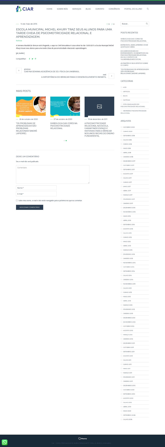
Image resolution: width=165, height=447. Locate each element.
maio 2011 (126, 368)
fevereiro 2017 (129, 199)
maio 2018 (127, 148)
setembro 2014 (129, 271)
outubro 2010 (128, 390)
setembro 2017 (129, 169)
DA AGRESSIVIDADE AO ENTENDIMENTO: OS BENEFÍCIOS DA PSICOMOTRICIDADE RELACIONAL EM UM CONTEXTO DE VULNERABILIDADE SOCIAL (134, 55)
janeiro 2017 (128, 203)
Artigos (126, 91)
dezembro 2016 (129, 207)
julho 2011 (127, 360)
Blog (125, 96)
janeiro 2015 (128, 258)
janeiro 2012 (128, 339)
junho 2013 (127, 292)
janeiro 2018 (128, 157)
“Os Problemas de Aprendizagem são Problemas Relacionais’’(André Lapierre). (28, 128)
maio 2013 (127, 296)
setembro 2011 (128, 351)
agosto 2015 (128, 229)
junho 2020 (127, 131)
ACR (124, 87)
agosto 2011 (128, 356)
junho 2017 (127, 182)
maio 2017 (127, 186)
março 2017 (127, 195)
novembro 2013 (129, 284)
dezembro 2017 (129, 161)
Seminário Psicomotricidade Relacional (133, 112)
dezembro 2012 (129, 318)
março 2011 (127, 373)
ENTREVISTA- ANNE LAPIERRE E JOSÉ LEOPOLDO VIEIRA (134, 46)
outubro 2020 (129, 127)
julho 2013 (127, 288)
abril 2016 (127, 220)
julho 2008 (127, 419)
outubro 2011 (128, 347)
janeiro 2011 (128, 381)
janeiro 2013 (128, 313)
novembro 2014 (129, 263)
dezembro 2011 (129, 343)
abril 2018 (127, 152)
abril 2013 (127, 301)
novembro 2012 (129, 322)
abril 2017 (127, 191)
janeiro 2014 (128, 279)
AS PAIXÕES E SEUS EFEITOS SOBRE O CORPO (134, 64)
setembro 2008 (129, 415)
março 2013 (127, 305)
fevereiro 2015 (129, 254)
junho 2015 (127, 237)
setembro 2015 (129, 224)
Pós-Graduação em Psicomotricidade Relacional (133, 105)
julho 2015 (127, 233)
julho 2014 (127, 275)
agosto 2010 (128, 398)
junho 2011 (127, 364)
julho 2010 (127, 402)
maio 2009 (127, 411)
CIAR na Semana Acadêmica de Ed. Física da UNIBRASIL (51, 72)
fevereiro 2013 (129, 309)
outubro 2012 (128, 326)
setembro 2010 (129, 394)
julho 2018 (127, 140)
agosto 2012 (128, 330)
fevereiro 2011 (129, 377)
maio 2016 (127, 216)
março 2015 (127, 250)
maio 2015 (127, 241)
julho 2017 (127, 178)
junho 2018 (127, 144)
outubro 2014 (128, 267)
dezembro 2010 (129, 385)
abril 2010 (127, 407)
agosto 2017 (128, 174)
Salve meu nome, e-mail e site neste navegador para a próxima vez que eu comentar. (50, 200)
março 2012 (127, 335)
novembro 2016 (129, 212)
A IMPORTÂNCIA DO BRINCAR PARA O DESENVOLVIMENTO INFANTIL (73, 77)
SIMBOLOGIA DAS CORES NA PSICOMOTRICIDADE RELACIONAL (65, 125)
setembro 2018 (129, 135)
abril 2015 (127, 246)
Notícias (19, 40)
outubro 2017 (128, 165)
